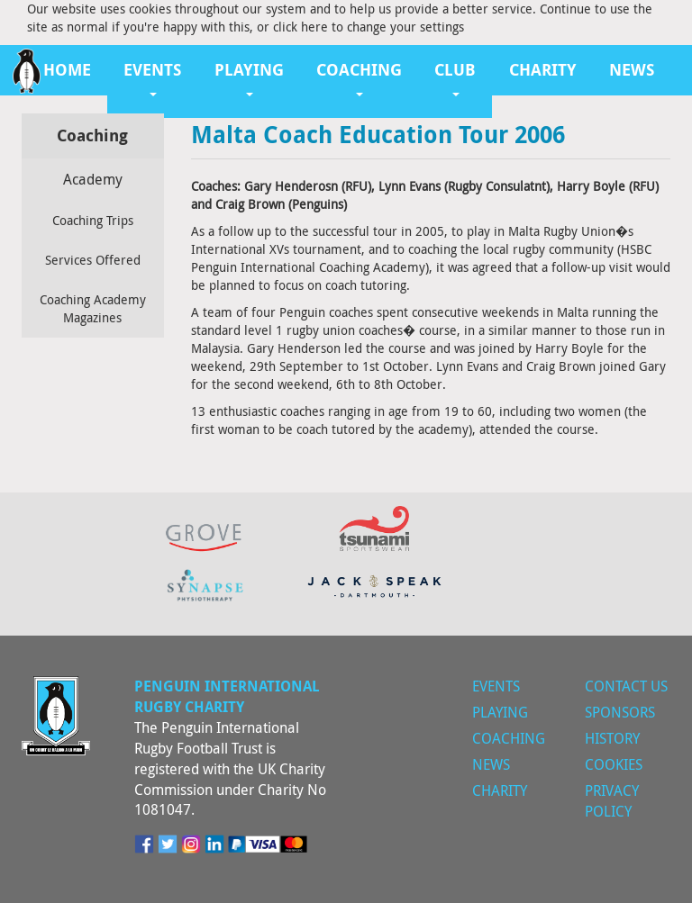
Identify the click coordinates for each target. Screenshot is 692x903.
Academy (93, 179)
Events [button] (152, 77)
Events (496, 686)
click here (300, 26)
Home (67, 70)
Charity (543, 70)
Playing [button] (249, 77)
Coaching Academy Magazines (93, 308)
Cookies (613, 764)
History (612, 738)
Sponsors (620, 712)
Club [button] (455, 77)
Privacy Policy (612, 801)
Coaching (508, 738)
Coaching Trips (92, 220)
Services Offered (93, 259)
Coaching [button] (359, 77)
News (631, 70)
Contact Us (626, 686)
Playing (500, 712)
